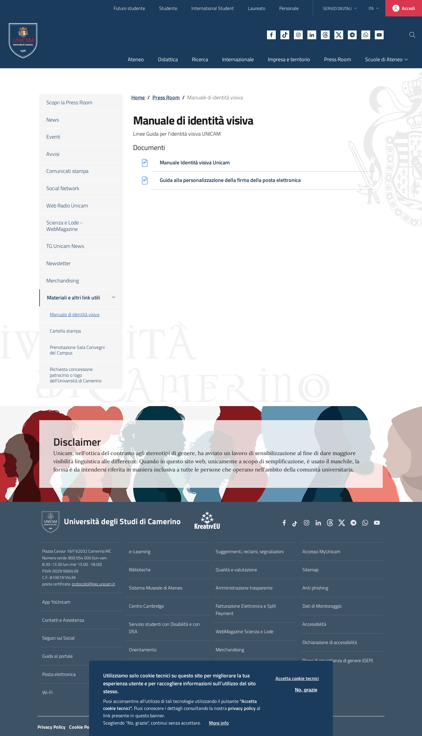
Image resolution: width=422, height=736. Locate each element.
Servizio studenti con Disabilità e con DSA (164, 628)
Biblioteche (140, 569)
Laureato (256, 8)
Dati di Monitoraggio (321, 605)
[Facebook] (258, 34)
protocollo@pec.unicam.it (93, 584)
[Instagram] (285, 34)
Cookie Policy (82, 726)
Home (138, 97)
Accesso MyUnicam (321, 551)
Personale (289, 8)
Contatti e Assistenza (63, 619)
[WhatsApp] (352, 34)
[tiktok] (271, 34)
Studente (168, 8)
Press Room (166, 97)
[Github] (312, 34)
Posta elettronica (59, 674)
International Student (212, 8)
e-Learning (139, 551)
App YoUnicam (56, 601)
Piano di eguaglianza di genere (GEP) (337, 660)
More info (219, 722)
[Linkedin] (298, 34)
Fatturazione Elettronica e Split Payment (246, 609)
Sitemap (310, 569)
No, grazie (306, 689)
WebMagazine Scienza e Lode (244, 631)
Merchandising (230, 649)
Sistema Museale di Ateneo (155, 587)
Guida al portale (57, 656)
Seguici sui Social (58, 637)
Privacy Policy (51, 726)
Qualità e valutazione (236, 569)
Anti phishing (315, 587)
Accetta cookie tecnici (297, 678)
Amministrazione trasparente (244, 587)
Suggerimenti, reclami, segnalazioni (250, 551)
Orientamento (142, 649)
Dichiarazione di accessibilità (329, 642)
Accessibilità (314, 624)
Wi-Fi (47, 692)
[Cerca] (408, 35)
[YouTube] (366, 34)
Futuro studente (129, 8)
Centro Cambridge (146, 605)
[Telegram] (339, 34)
